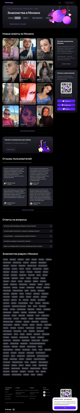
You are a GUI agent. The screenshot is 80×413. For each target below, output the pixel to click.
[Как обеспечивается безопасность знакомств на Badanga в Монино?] (27, 231)
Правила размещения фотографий (20, 393)
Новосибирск (8, 396)
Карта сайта (32, 398)
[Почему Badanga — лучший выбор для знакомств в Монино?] (27, 236)
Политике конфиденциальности (61, 404)
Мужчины (10, 18)
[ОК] (65, 407)
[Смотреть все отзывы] (27, 210)
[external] (66, 101)
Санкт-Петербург (8, 394)
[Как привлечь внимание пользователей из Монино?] (27, 241)
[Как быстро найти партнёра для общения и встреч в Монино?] (27, 226)
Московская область (28, 8)
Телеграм (46, 395)
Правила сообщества (34, 390)
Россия (9, 8)
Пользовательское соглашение (22, 390)
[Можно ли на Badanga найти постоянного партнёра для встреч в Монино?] (27, 246)
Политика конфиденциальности (22, 396)
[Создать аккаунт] (69, 2)
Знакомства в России (17, 8)
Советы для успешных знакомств (34, 393)
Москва (6, 392)
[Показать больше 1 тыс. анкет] (18, 24)
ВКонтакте (46, 392)
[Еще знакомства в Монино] (27, 131)
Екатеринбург (8, 398)
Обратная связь (33, 396)
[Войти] (59, 2)
